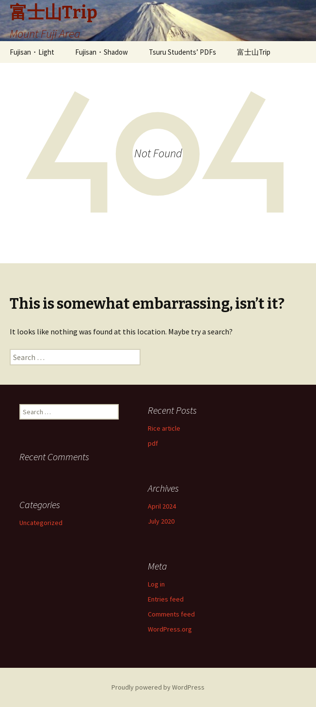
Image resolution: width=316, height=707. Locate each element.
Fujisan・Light (32, 52)
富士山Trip (253, 52)
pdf (153, 443)
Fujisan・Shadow (101, 52)
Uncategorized (41, 522)
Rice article (164, 428)
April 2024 (162, 506)
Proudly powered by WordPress (158, 687)
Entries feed (166, 599)
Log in (156, 584)
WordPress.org (170, 629)
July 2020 (161, 521)
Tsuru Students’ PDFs (182, 52)
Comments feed (171, 614)
